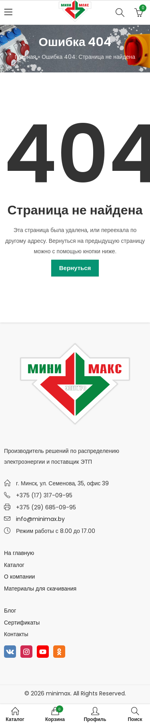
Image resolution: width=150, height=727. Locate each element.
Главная (25, 57)
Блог (10, 611)
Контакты (16, 634)
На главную (19, 553)
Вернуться (75, 268)
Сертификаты (22, 623)
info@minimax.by (40, 519)
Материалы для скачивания (40, 589)
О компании (19, 577)
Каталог (14, 565)
